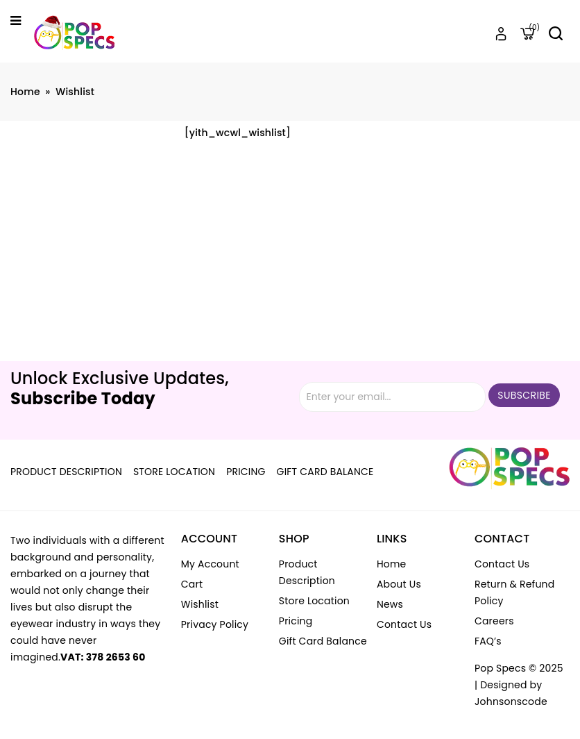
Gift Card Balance (325, 472)
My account (210, 564)
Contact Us (404, 624)
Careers (494, 621)
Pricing (245, 472)
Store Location (174, 472)
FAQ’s (488, 641)
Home (25, 92)
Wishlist (200, 604)
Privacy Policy (214, 624)
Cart (192, 584)
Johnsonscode (511, 701)
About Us (399, 584)
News (390, 604)
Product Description (66, 472)
